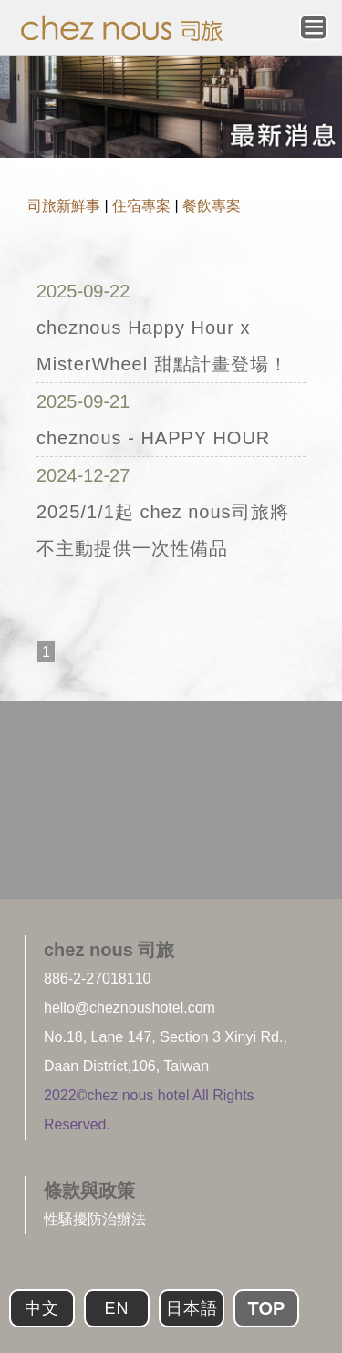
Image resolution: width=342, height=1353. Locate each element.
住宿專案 (141, 205)
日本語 (192, 1308)
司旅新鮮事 (63, 205)
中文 (42, 1308)
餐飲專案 (211, 205)
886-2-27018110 (97, 978)
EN (116, 1308)
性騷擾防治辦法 (95, 1219)
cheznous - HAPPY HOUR (153, 438)
